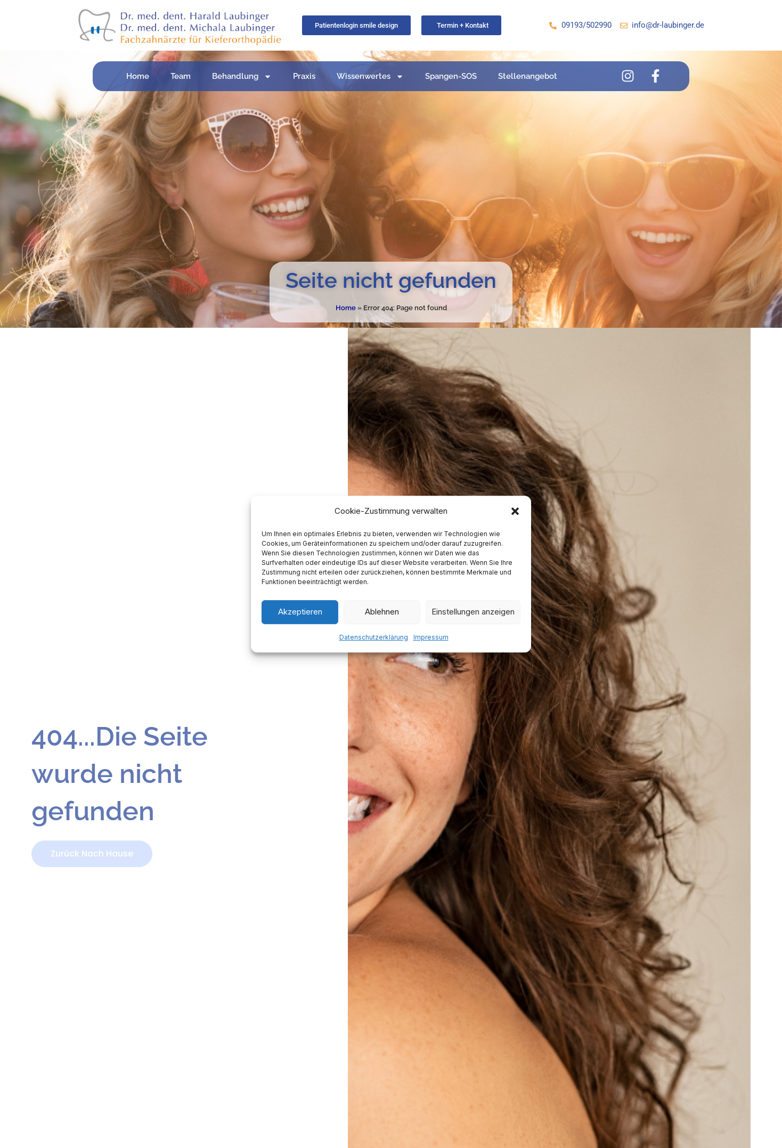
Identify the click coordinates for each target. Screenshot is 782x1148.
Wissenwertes (370, 76)
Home (137, 76)
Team (180, 76)
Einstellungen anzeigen (473, 612)
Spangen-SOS (451, 76)
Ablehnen (382, 612)
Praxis (304, 76)
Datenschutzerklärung (373, 637)
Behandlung (242, 76)
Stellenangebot (527, 76)
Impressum (431, 637)
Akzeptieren (300, 612)
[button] (515, 511)
